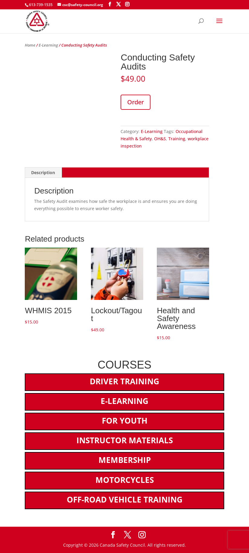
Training (176, 139)
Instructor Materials (124, 440)
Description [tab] (43, 172)
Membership (125, 459)
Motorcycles (124, 479)
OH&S (160, 139)
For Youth (124, 420)
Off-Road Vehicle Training (125, 499)
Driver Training (124, 381)
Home (30, 45)
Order (135, 102)
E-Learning (48, 45)
